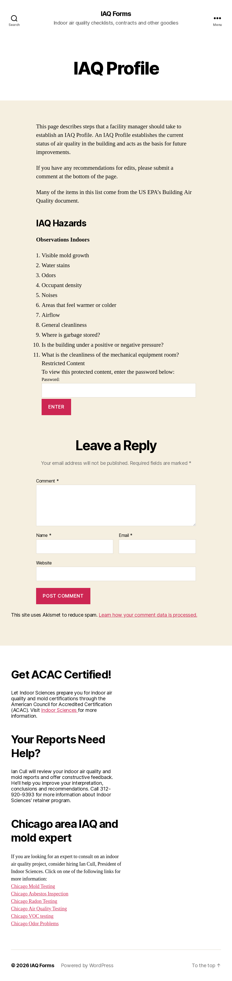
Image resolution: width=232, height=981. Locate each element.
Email (126, 535)
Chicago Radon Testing (34, 901)
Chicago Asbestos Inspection (39, 894)
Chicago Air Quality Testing (39, 909)
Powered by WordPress (87, 965)
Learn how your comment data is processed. (148, 615)
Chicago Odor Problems (35, 924)
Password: (119, 387)
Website (44, 563)
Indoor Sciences (59, 710)
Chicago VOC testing (32, 916)
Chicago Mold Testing (33, 886)
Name (43, 535)
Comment (47, 481)
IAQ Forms (116, 13)
